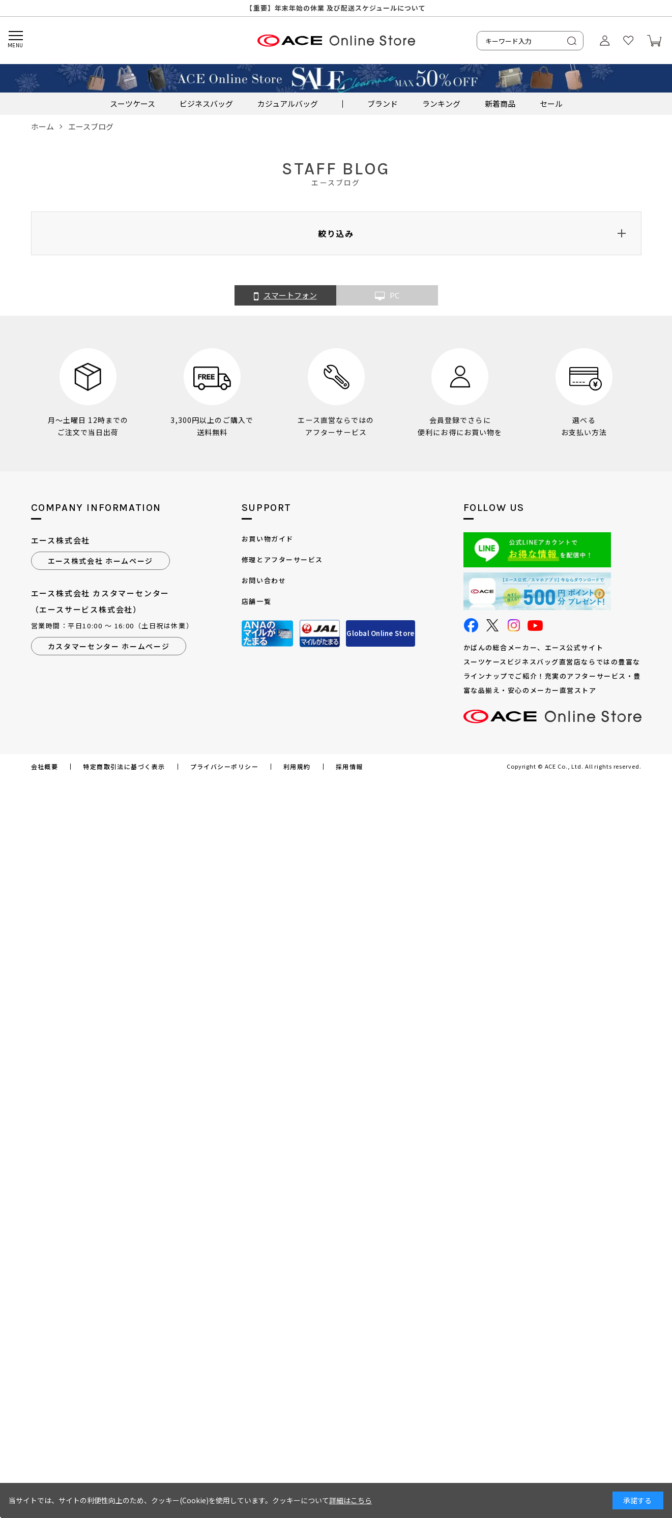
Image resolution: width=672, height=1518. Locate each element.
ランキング (441, 103)
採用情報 (349, 767)
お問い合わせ (264, 580)
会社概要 (45, 767)
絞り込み (336, 233)
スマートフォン (285, 296)
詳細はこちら (350, 1500)
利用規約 (297, 767)
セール (551, 103)
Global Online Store (380, 633)
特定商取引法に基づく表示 (124, 767)
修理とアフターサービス (282, 559)
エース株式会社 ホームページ (101, 561)
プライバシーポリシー (224, 767)
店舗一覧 (256, 601)
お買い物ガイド (268, 538)
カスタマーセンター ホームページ (109, 646)
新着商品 (500, 103)
